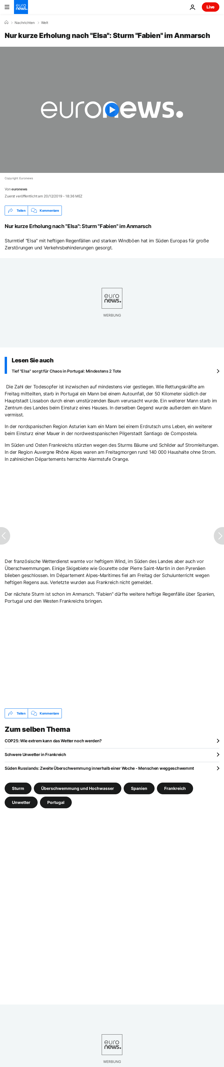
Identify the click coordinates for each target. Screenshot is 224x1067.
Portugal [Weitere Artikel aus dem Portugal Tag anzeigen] (55, 802)
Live (210, 6)
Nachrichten (25, 23)
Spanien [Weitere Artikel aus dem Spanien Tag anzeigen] (139, 788)
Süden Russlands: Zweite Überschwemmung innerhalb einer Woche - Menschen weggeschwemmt (99, 768)
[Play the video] (112, 110)
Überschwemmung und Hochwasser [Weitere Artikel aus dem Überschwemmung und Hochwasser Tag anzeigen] (77, 788)
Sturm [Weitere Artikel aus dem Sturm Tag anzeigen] (18, 788)
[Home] (6, 22)
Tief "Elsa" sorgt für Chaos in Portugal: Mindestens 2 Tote (66, 371)
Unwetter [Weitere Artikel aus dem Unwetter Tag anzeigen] (21, 802)
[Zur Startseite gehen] (21, 7)
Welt (44, 23)
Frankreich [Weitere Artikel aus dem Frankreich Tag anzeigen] (175, 788)
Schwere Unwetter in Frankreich (35, 754)
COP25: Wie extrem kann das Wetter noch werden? (53, 740)
